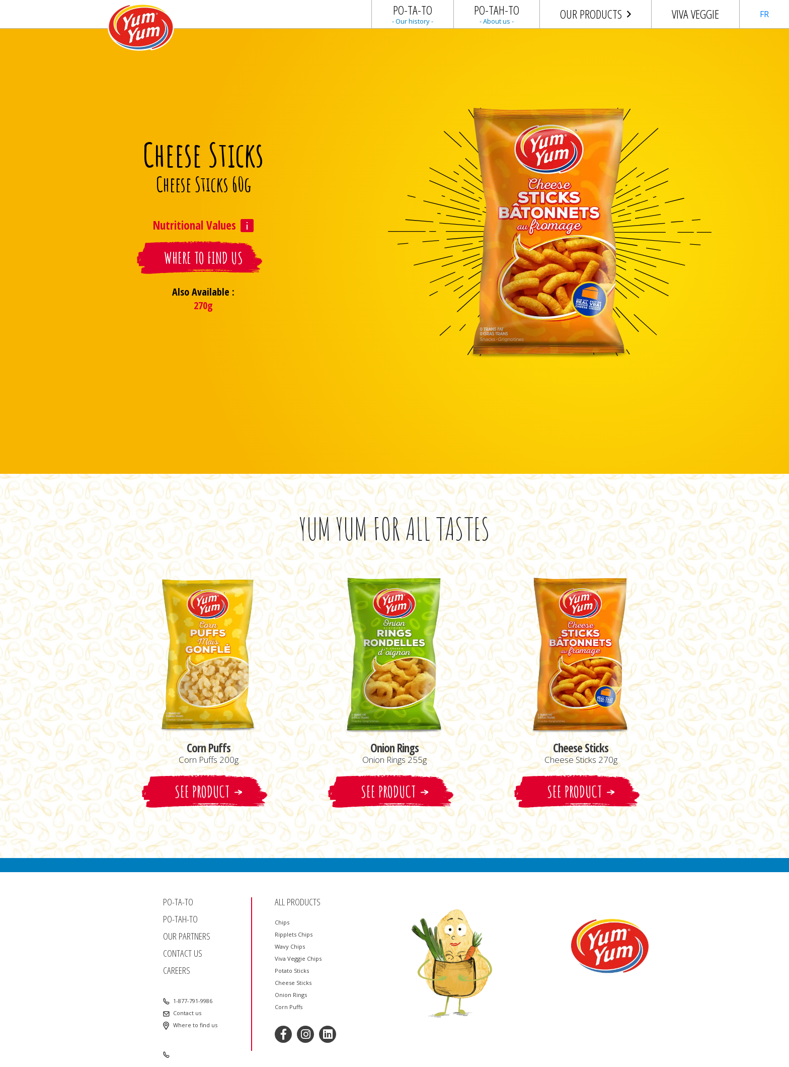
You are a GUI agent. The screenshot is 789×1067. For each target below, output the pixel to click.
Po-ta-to (178, 902)
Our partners (186, 936)
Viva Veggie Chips (298, 958)
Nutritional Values (194, 225)
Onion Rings (291, 995)
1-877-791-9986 (192, 1001)
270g (203, 305)
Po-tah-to (180, 919)
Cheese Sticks (293, 982)
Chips (282, 922)
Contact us (182, 953)
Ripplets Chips (293, 934)
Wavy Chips (290, 946)
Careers (176, 970)
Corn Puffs (288, 1007)
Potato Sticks (292, 970)
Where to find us (195, 1025)
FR (764, 14)
